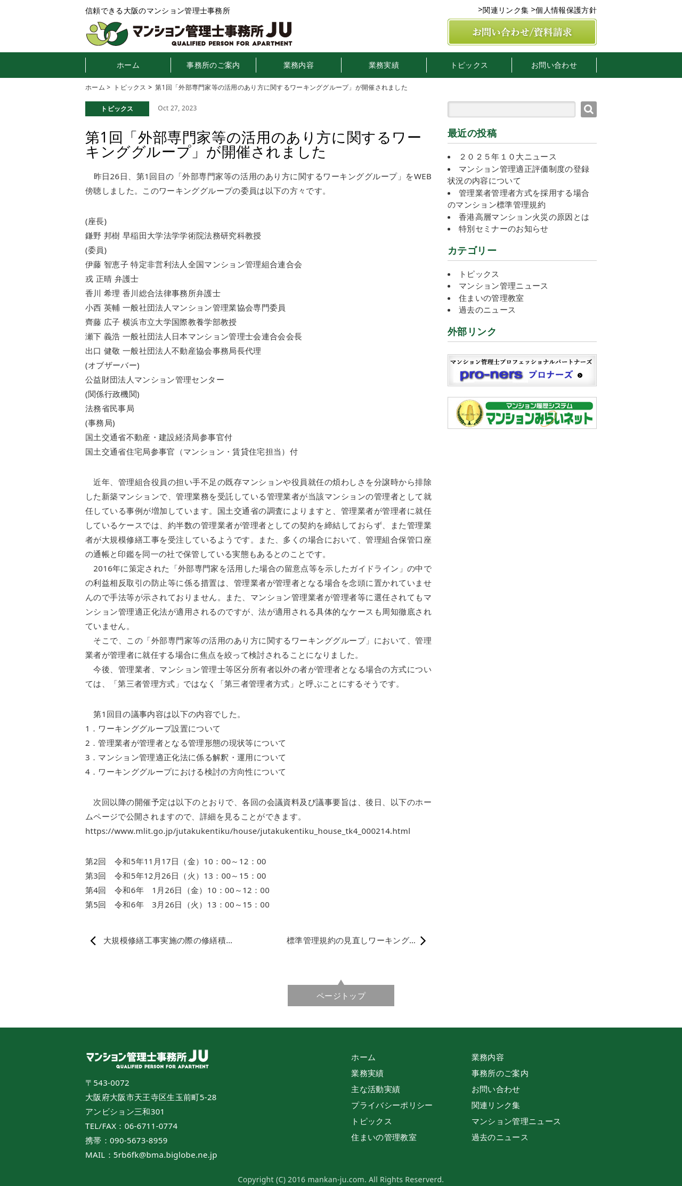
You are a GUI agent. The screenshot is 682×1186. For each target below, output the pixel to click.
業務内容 (298, 65)
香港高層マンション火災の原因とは (524, 216)
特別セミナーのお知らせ (504, 228)
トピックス (469, 65)
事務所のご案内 (213, 65)
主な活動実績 (375, 1089)
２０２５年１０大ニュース (508, 156)
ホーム (128, 65)
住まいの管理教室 (491, 297)
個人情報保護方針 (566, 10)
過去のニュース (487, 309)
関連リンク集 (506, 10)
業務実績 (384, 65)
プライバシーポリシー (392, 1105)
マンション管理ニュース (504, 285)
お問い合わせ (554, 65)
